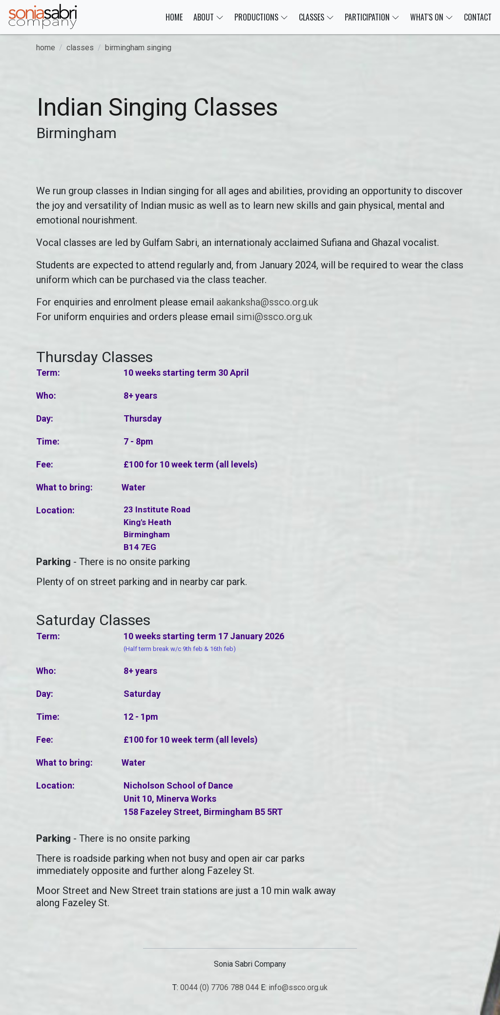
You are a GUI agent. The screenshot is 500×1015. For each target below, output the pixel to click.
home (45, 47)
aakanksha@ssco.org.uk (267, 302)
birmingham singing (138, 47)
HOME (174, 17)
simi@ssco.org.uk (274, 317)
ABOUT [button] (208, 17)
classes (80, 47)
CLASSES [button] (316, 17)
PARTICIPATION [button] (372, 17)
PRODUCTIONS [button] (261, 17)
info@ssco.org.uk (298, 987)
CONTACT (478, 17)
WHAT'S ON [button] (431, 17)
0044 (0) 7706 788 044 (219, 987)
